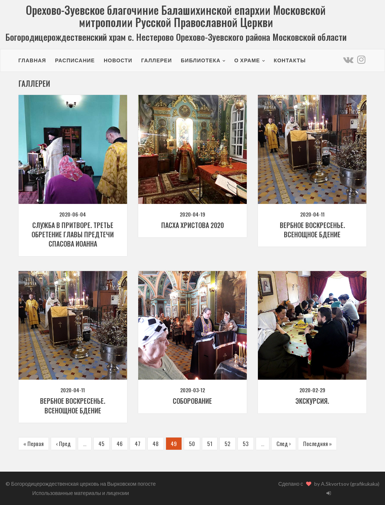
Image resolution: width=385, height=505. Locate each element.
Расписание (75, 60)
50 (192, 443)
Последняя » (317, 443)
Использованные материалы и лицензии (80, 493)
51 (209, 443)
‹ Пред (63, 443)
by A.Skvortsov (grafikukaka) (346, 484)
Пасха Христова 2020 (192, 225)
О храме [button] (247, 60)
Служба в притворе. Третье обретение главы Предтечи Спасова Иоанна (72, 234)
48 (156, 443)
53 (246, 443)
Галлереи (156, 60)
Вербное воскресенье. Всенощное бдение (312, 229)
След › (283, 443)
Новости (118, 60)
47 (137, 443)
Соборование (192, 401)
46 (120, 443)
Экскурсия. (312, 401)
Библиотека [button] (200, 60)
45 (101, 443)
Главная (32, 60)
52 (227, 443)
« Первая (33, 443)
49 (174, 443)
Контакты (290, 60)
